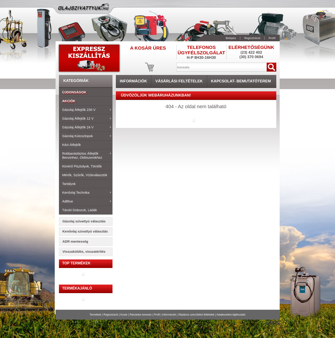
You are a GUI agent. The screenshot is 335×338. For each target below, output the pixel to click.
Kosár (123, 314)
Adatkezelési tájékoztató (230, 314)
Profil (157, 314)
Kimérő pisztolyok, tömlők (82, 166)
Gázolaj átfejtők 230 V (85, 110)
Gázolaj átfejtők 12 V (85, 118)
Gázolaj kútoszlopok (85, 136)
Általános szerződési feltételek (196, 314)
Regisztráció (111, 314)
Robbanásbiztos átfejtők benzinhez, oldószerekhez (85, 155)
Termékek (95, 314)
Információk (169, 314)
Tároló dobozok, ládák (79, 210)
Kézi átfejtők (71, 145)
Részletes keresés (141, 314)
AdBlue (85, 201)
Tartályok (69, 184)
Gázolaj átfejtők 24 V (85, 127)
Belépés (231, 38)
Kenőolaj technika (85, 193)
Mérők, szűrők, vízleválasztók (84, 175)
